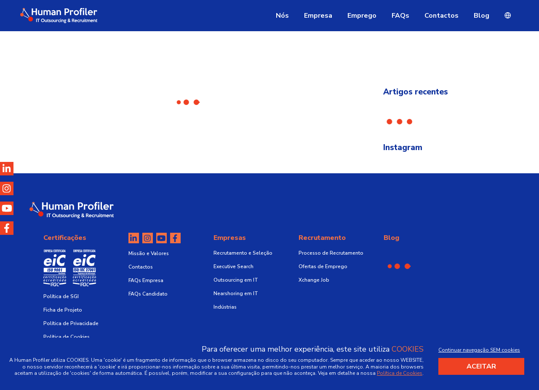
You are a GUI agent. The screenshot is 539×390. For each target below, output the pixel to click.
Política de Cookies (66, 337)
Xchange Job (314, 280)
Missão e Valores (148, 253)
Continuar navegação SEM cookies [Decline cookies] (479, 350)
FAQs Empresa (145, 280)
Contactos (441, 15)
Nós (282, 15)
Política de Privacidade (71, 323)
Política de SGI (61, 296)
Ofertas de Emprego (323, 266)
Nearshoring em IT (235, 293)
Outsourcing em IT (235, 280)
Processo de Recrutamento (331, 253)
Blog (481, 15)
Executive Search (233, 266)
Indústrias (225, 307)
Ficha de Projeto (62, 310)
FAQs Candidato (148, 293)
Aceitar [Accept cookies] (481, 366)
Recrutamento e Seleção (242, 253)
